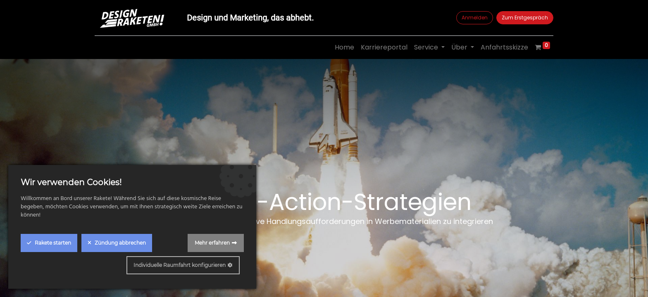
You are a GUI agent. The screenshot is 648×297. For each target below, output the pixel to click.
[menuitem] (344, 47)
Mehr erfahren (212, 243)
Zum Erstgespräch (525, 17)
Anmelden (475, 17)
